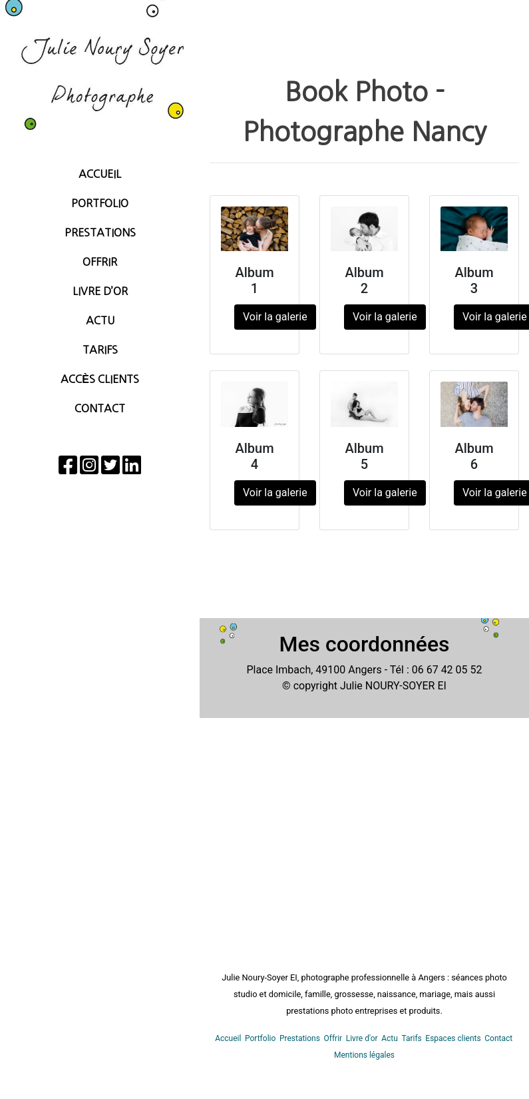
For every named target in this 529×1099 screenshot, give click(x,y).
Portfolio (99, 203)
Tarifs (100, 349)
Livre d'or (362, 1038)
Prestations (100, 232)
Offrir (100, 261)
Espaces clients (452, 1038)
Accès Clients (100, 379)
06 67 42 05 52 (447, 669)
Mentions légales (364, 1055)
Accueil (100, 174)
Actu (100, 320)
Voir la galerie (275, 316)
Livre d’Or (100, 291)
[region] (100, 549)
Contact (100, 408)
